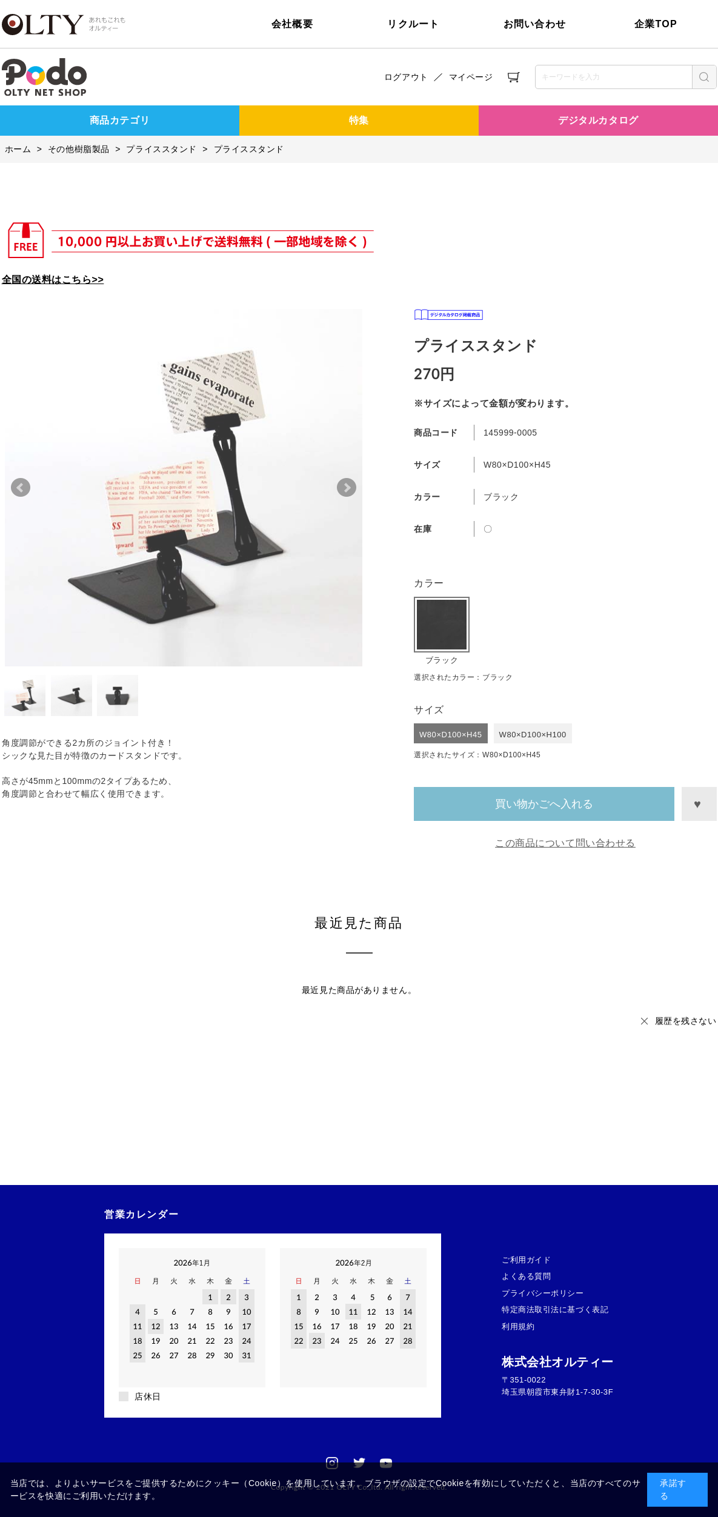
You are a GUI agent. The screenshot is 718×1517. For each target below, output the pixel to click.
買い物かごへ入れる (544, 804)
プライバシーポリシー (543, 1293)
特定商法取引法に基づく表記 (555, 1309)
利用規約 (518, 1326)
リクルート (413, 24)
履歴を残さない (686, 1021)
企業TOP (655, 24)
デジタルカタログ (598, 120)
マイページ (471, 77)
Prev (20, 487)
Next (346, 487)
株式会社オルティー (558, 1362)
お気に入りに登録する (698, 804)
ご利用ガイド (526, 1259)
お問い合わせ (535, 24)
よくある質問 (526, 1276)
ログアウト (406, 77)
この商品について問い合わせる (565, 843)
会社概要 (292, 24)
